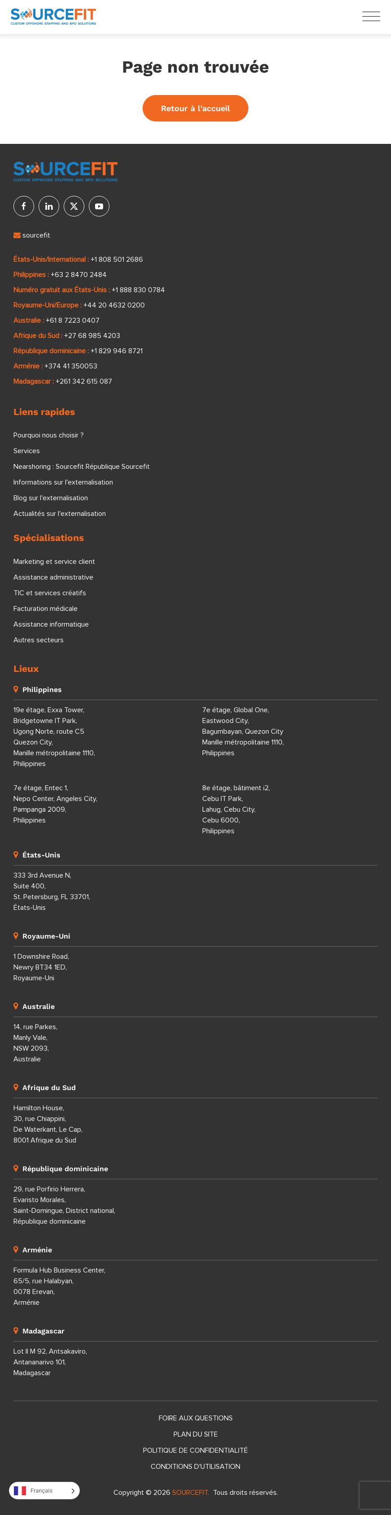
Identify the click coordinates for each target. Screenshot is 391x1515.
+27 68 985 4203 (92, 335)
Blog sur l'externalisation (50, 498)
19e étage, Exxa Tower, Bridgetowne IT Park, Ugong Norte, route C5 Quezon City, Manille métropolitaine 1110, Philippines (54, 736)
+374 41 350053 (70, 366)
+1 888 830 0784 (138, 290)
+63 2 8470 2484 (79, 274)
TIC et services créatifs (49, 593)
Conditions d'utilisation (195, 1466)
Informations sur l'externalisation (63, 482)
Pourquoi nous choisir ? (48, 435)
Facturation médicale (45, 608)
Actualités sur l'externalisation (59, 513)
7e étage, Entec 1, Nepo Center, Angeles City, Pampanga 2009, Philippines (55, 804)
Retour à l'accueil (195, 108)
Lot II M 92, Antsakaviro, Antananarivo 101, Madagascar (50, 1362)
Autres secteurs (38, 640)
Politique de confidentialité (195, 1450)
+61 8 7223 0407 (73, 320)
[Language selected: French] (44, 1490)
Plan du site (196, 1434)
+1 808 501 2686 (117, 259)
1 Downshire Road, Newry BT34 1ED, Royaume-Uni (41, 967)
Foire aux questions (196, 1418)
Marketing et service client (54, 561)
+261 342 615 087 (84, 381)
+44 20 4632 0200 (114, 305)
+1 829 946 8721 (117, 351)
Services (26, 450)
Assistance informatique (51, 624)
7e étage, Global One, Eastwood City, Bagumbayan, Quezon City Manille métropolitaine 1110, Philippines (243, 731)
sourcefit (31, 235)
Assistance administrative (53, 577)
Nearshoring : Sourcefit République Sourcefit (81, 466)
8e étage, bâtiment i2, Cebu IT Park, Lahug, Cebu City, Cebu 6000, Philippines (236, 809)
